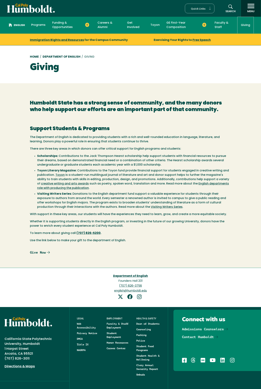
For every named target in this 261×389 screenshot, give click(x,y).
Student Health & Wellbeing (148, 357)
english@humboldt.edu (130, 290)
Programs (38, 25)
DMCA (80, 338)
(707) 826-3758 (130, 285)
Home (34, 56)
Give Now (38, 252)
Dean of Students (148, 323)
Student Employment (114, 335)
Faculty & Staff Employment (117, 325)
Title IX (82, 344)
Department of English (61, 56)
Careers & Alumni (105, 25)
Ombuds (140, 374)
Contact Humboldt (198, 337)
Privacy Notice (87, 333)
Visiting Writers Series (167, 207)
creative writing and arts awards (65, 183)
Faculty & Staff (221, 25)
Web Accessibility (86, 325)
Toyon (155, 25)
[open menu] (251, 8)
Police (140, 340)
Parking (141, 335)
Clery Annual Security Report (147, 367)
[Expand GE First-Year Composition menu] (204, 25)
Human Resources (117, 342)
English (17, 25)
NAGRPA (81, 350)
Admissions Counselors (203, 329)
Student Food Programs (145, 348)
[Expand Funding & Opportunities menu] (87, 25)
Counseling (143, 329)
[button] (199, 8)
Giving (245, 25)
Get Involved (133, 25)
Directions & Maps (20, 366)
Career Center (116, 348)
